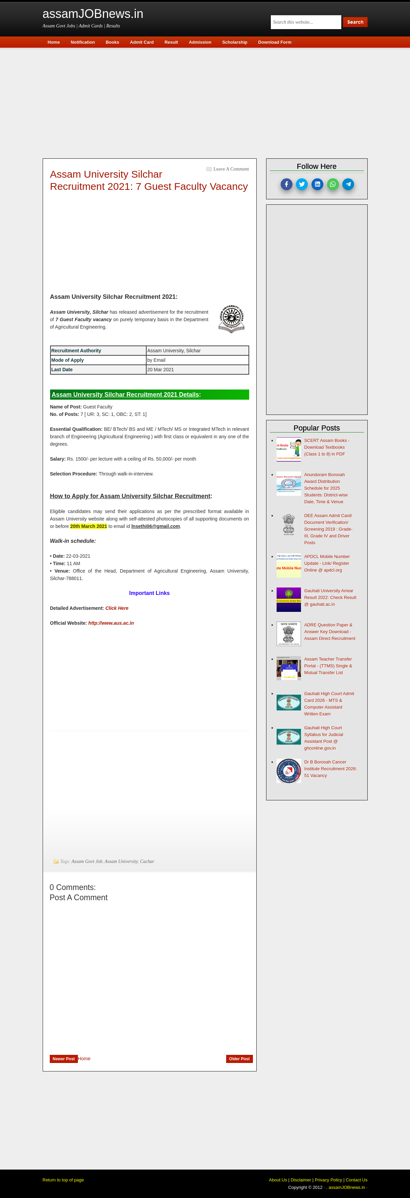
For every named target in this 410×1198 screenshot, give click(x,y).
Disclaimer (300, 1179)
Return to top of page (63, 1179)
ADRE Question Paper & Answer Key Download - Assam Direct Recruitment (329, 631)
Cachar (147, 861)
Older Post (239, 1059)
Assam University (121, 861)
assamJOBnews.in (93, 14)
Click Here (116, 608)
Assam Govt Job (86, 861)
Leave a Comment (231, 169)
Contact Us (356, 1179)
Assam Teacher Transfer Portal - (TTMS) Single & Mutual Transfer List (328, 666)
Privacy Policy (328, 1179)
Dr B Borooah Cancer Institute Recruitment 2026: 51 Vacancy (330, 768)
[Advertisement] (208, 102)
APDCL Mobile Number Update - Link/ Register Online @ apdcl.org (327, 563)
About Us (278, 1179)
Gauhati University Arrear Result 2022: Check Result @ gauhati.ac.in (330, 597)
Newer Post (64, 1059)
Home (84, 1058)
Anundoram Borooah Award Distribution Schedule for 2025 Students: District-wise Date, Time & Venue (326, 488)
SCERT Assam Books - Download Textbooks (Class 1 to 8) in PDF (327, 447)
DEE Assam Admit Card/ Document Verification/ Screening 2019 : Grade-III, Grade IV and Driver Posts (328, 529)
